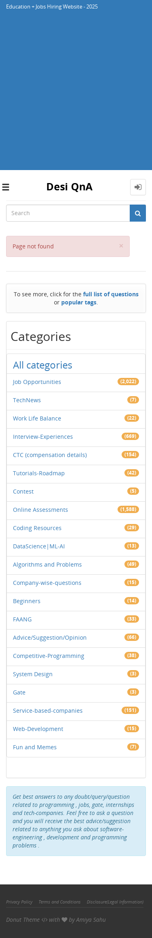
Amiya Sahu (91, 919)
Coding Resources (37, 528)
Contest (23, 491)
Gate (19, 692)
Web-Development (38, 729)
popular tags (78, 302)
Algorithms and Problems (47, 564)
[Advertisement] (76, 94)
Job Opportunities (37, 382)
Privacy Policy (19, 902)
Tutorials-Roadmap (39, 473)
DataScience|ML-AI (39, 546)
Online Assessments (40, 509)
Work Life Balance (37, 418)
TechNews (27, 400)
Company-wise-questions (47, 583)
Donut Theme (23, 919)
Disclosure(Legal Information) (115, 902)
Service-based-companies (48, 710)
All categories (42, 364)
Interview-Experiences (43, 436)
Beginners (27, 601)
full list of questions (111, 294)
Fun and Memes (35, 747)
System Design (33, 674)
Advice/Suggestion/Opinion (50, 637)
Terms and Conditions (60, 902)
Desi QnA (69, 186)
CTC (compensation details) (50, 455)
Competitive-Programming (48, 656)
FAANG (22, 619)
